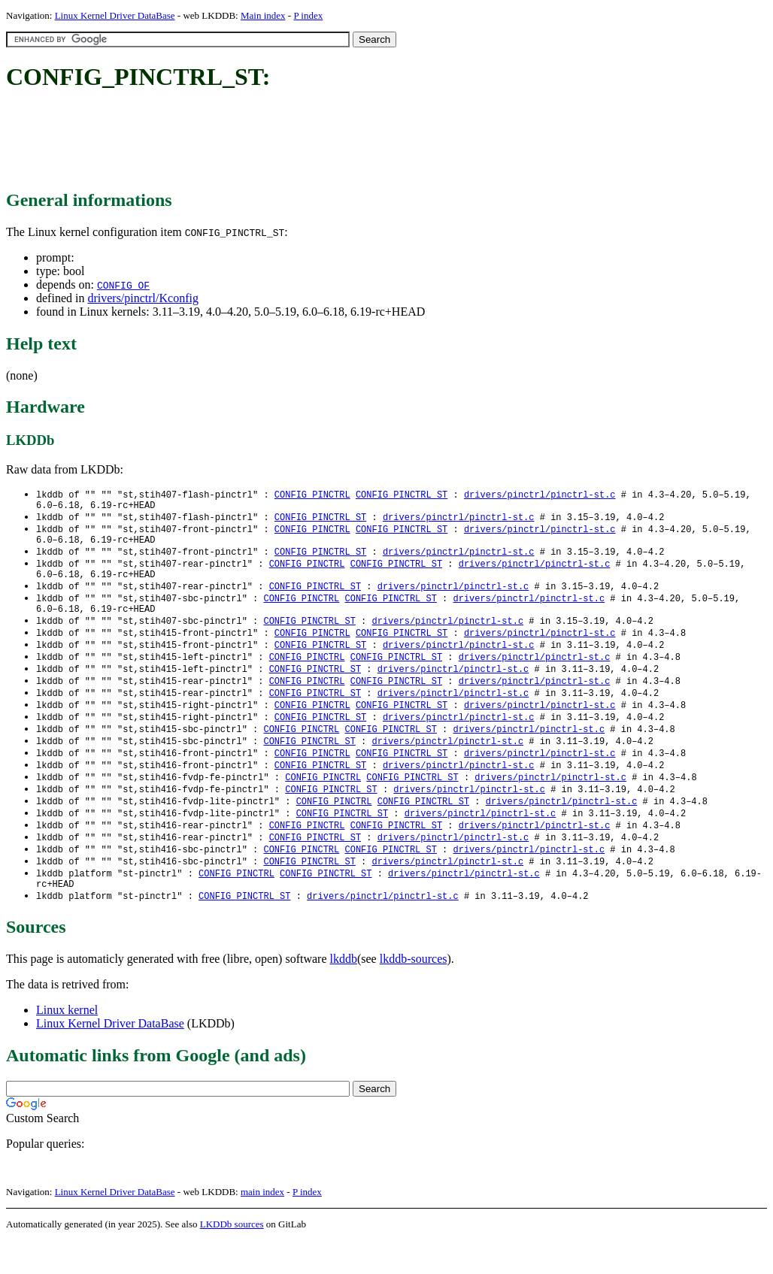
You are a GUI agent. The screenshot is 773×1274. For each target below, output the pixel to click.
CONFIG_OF (123, 285)
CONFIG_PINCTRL (312, 495)
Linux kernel (67, 1043)
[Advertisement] (279, 141)
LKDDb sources (232, 1257)
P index (308, 15)
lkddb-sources (413, 992)
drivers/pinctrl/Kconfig (143, 298)
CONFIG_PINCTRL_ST (401, 495)
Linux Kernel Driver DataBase (115, 15)
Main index (263, 15)
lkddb (343, 992)
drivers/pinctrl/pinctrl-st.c (540, 495)
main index (262, 1225)
